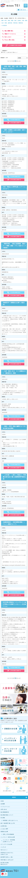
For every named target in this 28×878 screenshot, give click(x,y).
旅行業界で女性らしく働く (7, 857)
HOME (2, 18)
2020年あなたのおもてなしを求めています (7, 853)
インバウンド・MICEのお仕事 (8, 837)
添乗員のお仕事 (4, 831)
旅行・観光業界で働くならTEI (8, 823)
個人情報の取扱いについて (7, 815)
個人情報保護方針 (5, 812)
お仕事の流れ (4, 826)
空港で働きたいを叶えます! (7, 859)
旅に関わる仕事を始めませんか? (5, 863)
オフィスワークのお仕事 (6, 844)
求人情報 (6, 18)
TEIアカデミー (4, 849)
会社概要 (3, 803)
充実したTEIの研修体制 (8, 834)
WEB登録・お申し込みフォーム (10, 820)
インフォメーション (5, 806)
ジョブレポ (3, 847)
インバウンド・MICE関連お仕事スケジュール (9, 840)
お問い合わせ (4, 809)
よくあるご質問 (4, 828)
